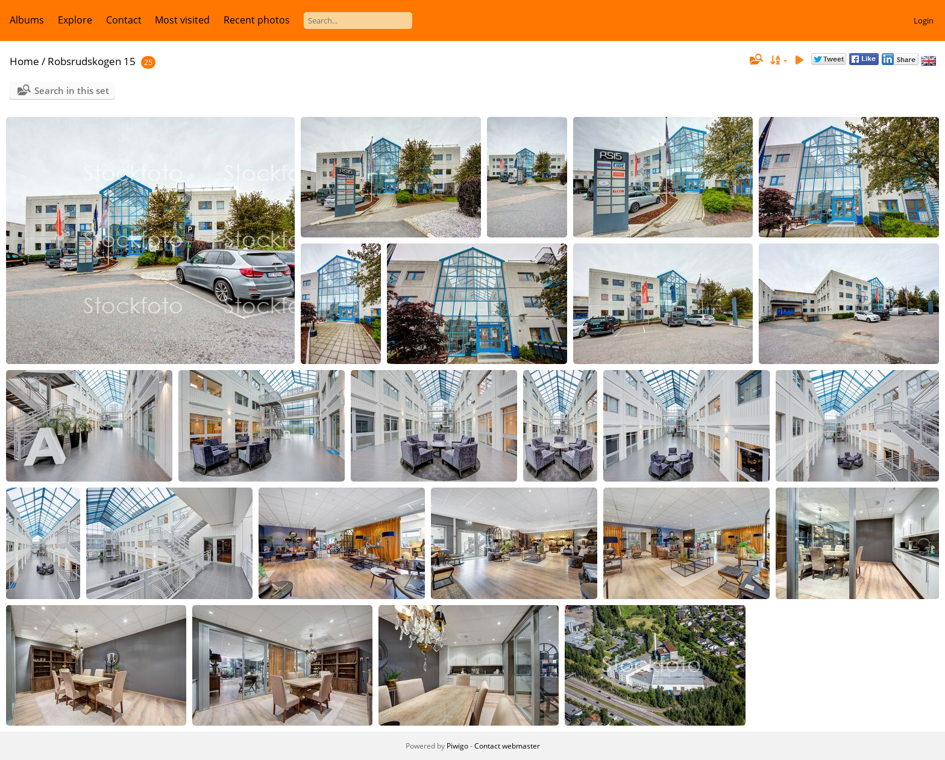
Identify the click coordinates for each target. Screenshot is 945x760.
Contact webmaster (507, 746)
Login (924, 20)
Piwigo (457, 746)
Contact (124, 20)
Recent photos (257, 20)
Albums (27, 20)
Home (24, 61)
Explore (75, 20)
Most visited (182, 20)
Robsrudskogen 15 (92, 61)
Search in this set (71, 90)
